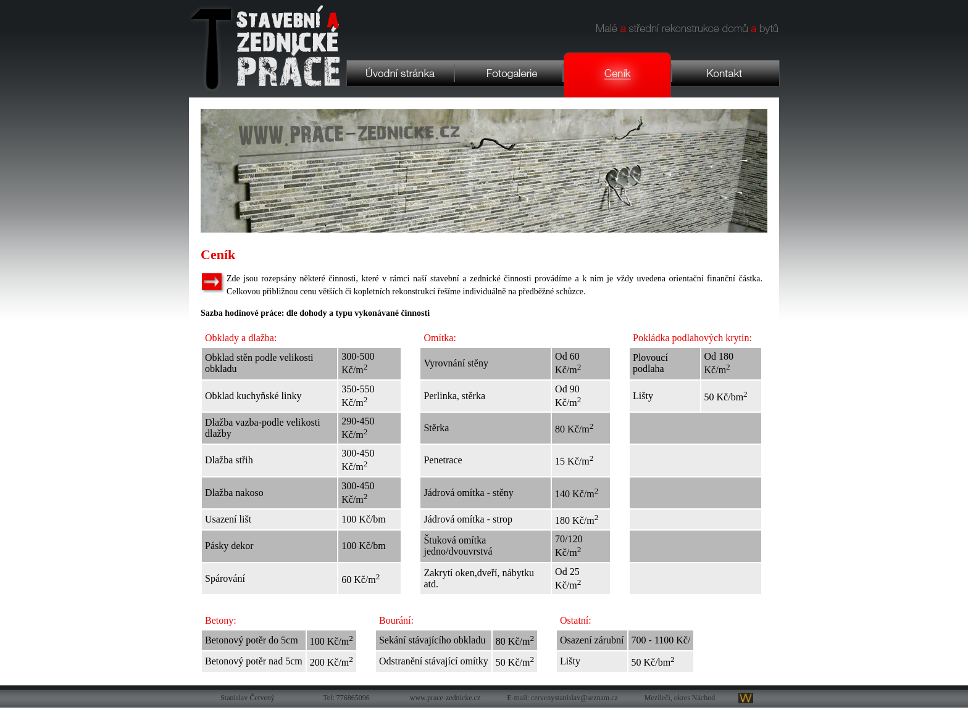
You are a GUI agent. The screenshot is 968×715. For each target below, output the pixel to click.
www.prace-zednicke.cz (445, 697)
